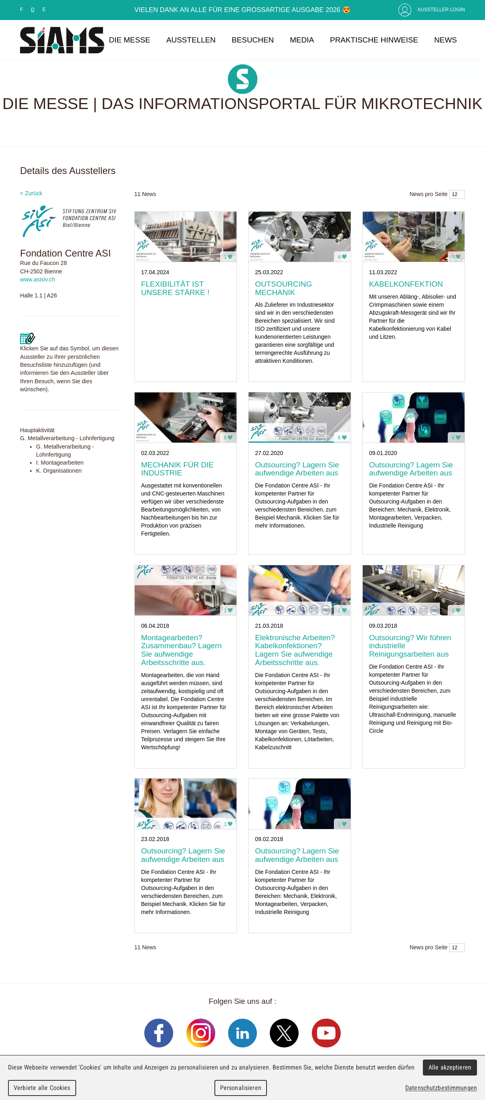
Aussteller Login (441, 9)
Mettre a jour (27, 338)
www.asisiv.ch (37, 279)
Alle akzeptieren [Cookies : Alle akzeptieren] (450, 1067)
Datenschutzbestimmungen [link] (441, 1088)
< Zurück (31, 193)
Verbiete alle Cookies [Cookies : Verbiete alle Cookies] (42, 1088)
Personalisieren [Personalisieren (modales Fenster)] (240, 1088)
